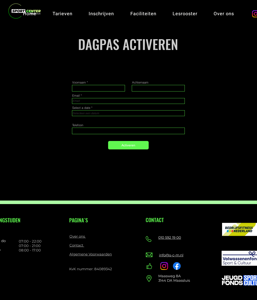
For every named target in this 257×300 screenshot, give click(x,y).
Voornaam (79, 82)
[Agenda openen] (178, 113)
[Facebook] (177, 266)
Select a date (83, 107)
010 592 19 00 (169, 237)
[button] (62, 13)
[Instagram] (164, 266)
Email (76, 95)
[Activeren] (128, 145)
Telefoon (77, 125)
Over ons (77, 236)
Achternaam (140, 82)
